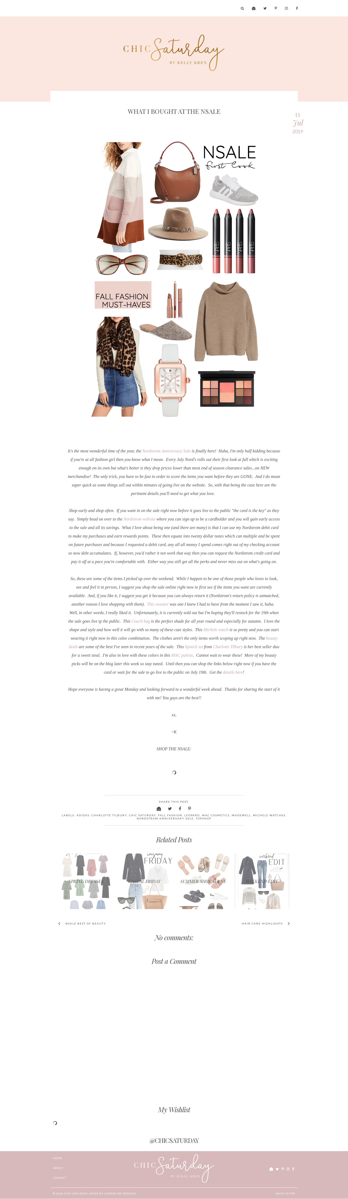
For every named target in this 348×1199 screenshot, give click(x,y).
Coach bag (140, 621)
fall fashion (170, 815)
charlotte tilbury (109, 815)
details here (232, 672)
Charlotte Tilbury (228, 646)
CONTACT (59, 1177)
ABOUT (58, 1167)
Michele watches (269, 815)
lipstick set (194, 646)
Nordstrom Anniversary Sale (166, 451)
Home (57, 1158)
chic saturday (142, 815)
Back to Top (285, 1193)
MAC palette (182, 655)
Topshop (203, 818)
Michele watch (216, 629)
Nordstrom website (139, 519)
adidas (83, 815)
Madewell (241, 815)
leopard (192, 815)
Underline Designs (120, 1193)
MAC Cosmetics (216, 815)
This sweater (157, 604)
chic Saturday (76, 1193)
